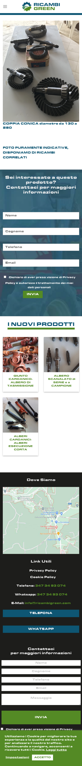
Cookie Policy (43, 577)
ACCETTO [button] (42, 757)
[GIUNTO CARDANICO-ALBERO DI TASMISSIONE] (20, 354)
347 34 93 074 (50, 585)
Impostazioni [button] (17, 757)
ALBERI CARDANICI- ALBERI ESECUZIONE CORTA (20, 443)
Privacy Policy (43, 570)
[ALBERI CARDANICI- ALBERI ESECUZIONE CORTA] (20, 415)
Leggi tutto (56, 750)
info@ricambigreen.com (48, 603)
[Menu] (5, 6)
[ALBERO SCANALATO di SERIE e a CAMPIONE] (61, 354)
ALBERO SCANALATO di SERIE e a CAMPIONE (61, 381)
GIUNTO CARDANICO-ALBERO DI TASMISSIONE (20, 381)
